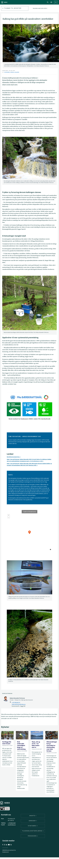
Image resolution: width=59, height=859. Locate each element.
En (56, 2)
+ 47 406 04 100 (12, 823)
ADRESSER (33, 820)
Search (47, 2)
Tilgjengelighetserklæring (33, 830)
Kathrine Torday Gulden (11, 72)
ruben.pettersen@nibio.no (18, 704)
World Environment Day (13, 457)
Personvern (33, 836)
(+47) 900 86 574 (16, 702)
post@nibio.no (12, 824)
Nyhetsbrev (33, 825)
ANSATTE (32, 815)
